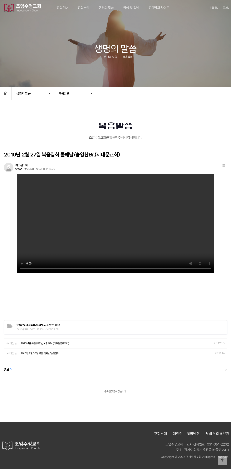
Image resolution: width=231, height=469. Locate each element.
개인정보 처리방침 (186, 434)
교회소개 (160, 434)
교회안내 (62, 7)
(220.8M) (38, 325)
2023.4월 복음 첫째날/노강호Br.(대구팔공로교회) (45, 343)
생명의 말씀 (106, 7)
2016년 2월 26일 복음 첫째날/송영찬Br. (40, 353)
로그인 (226, 7)
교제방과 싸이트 (159, 7)
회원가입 (214, 7)
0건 (18, 169)
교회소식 (83, 7)
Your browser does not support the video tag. (115, 223)
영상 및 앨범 (131, 7)
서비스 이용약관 (217, 434)
